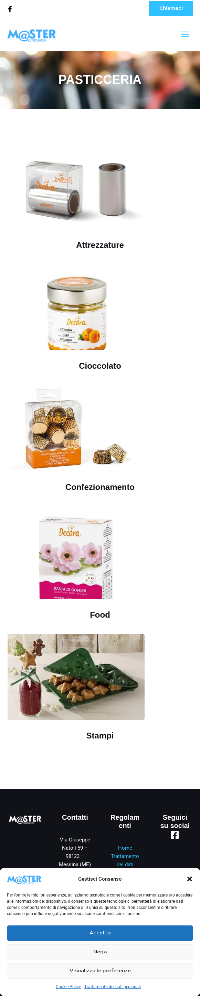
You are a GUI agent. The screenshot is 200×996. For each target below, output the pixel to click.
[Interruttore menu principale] (185, 34)
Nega (100, 951)
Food (100, 614)
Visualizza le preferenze (100, 970)
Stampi (100, 735)
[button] (189, 879)
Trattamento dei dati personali (112, 986)
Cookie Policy (68, 986)
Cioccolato (100, 365)
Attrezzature (100, 245)
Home (125, 848)
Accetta (100, 933)
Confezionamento (100, 487)
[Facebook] (10, 9)
